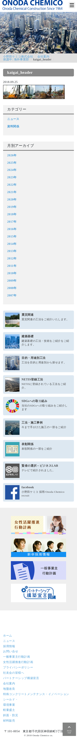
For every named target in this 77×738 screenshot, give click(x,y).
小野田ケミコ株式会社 (18, 56)
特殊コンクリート (36, 694)
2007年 (12, 295)
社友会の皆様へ (13, 672)
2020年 (12, 199)
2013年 (12, 251)
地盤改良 (9, 688)
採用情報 (9, 646)
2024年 (12, 170)
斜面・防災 (10, 715)
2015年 (12, 236)
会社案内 (43, 56)
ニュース (13, 119)
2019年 (12, 206)
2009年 (12, 280)
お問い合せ (10, 651)
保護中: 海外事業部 (16, 59)
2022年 (12, 184)
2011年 (11, 265)
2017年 (12, 221)
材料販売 (9, 720)
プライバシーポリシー (18, 667)
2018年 (12, 214)
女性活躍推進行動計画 (18, 662)
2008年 (12, 288)
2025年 (12, 162)
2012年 (12, 258)
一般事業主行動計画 (16, 656)
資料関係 (13, 126)
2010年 (12, 273)
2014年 (12, 243)
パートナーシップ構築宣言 (21, 678)
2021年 (12, 192)
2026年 (12, 155)
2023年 (12, 177)
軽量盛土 (9, 710)
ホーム (7, 635)
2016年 (12, 229)
